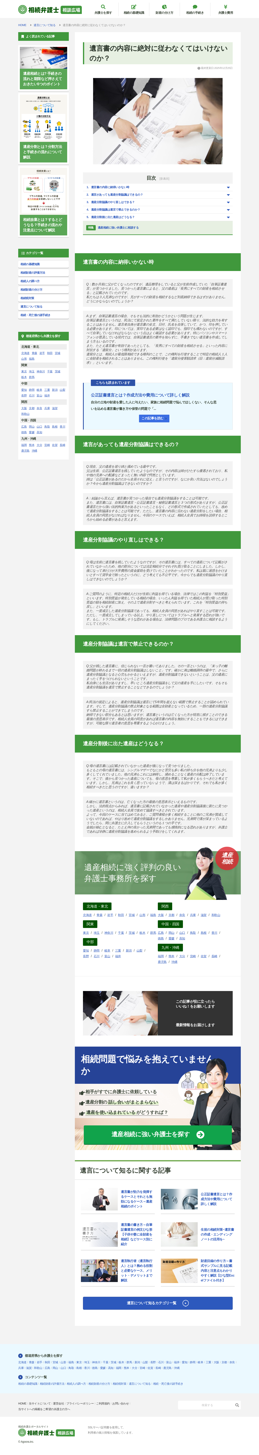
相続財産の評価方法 (32, 272)
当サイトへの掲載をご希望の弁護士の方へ (44, 1409)
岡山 (171, 932)
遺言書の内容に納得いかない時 (110, 187)
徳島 (161, 938)
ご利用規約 (103, 1403)
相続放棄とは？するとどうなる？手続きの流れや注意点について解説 (42, 225)
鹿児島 (162, 962)
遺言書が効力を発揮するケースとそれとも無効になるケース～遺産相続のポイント (136, 1199)
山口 (182, 932)
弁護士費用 (225, 9)
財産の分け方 (164, 9)
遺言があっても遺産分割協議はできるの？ (117, 194)
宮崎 (193, 956)
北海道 (87, 915)
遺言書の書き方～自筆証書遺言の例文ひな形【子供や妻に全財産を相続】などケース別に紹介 (136, 1234)
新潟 (129, 950)
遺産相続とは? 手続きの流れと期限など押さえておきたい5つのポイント (42, 79)
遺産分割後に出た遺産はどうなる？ (113, 217)
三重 (118, 950)
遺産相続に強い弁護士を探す (150, 1134)
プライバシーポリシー (80, 1403)
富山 (107, 956)
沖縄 (174, 962)
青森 (99, 915)
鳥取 (193, 932)
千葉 (121, 932)
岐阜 (107, 950)
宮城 (132, 915)
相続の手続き (195, 9)
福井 (118, 956)
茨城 (132, 932)
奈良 (182, 915)
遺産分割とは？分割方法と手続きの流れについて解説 (42, 152)
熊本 (171, 956)
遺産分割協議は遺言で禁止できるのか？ (115, 209)
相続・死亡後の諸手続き (35, 315)
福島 (153, 915)
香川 (214, 932)
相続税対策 (27, 298)
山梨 (139, 950)
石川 (97, 956)
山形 (142, 915)
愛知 (86, 950)
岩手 (110, 915)
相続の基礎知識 (134, 9)
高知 (182, 938)
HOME (22, 1403)
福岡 (161, 956)
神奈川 (108, 932)
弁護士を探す (103, 9)
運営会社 (58, 1403)
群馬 (153, 932)
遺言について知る (31, 306)
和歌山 (215, 915)
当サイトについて (40, 1403)
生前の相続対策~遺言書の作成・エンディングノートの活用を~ (217, 1234)
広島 (161, 932)
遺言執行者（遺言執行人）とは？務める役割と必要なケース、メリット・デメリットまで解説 (136, 1270)
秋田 (121, 915)
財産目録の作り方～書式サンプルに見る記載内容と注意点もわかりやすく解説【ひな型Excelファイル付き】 (217, 1270)
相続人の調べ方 (30, 281)
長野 (86, 956)
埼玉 (97, 932)
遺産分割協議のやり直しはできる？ (113, 202)
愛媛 (171, 938)
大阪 (161, 915)
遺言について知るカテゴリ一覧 (151, 1303)
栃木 (142, 932)
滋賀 (204, 915)
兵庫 (193, 915)
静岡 (97, 950)
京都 (171, 915)
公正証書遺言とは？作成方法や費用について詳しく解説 (140, 395)
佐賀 (204, 956)
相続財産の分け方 (31, 289)
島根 (204, 932)
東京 (86, 932)
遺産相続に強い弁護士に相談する (112, 227)
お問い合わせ (120, 1403)
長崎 (214, 956)
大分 (182, 956)
